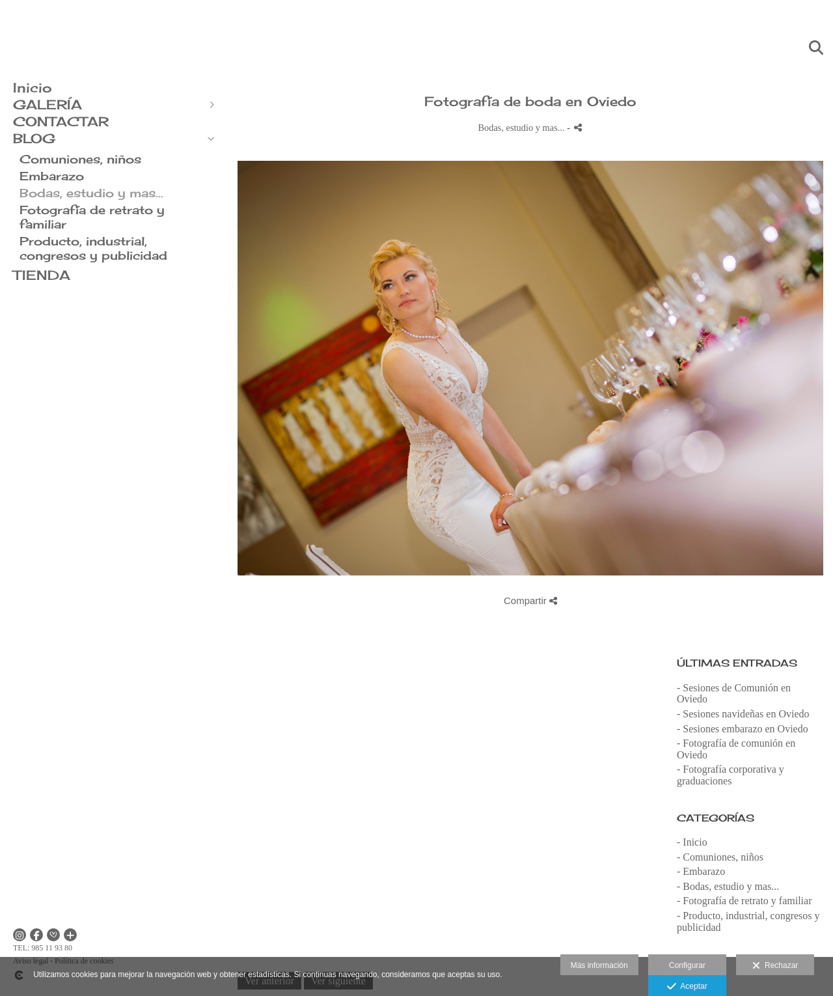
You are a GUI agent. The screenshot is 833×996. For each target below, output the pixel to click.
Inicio (32, 87)
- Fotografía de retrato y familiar (744, 900)
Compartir (530, 600)
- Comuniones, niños (720, 857)
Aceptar (687, 987)
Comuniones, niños (80, 159)
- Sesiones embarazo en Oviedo (742, 728)
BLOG (34, 138)
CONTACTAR (61, 121)
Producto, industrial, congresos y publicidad (93, 248)
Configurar (687, 965)
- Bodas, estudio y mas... (728, 886)
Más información (599, 965)
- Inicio (692, 842)
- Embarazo (701, 871)
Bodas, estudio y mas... (91, 193)
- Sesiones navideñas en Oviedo (743, 713)
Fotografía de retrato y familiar (92, 216)
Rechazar (775, 966)
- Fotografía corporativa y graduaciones (730, 775)
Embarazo (52, 176)
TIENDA (41, 275)
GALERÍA (47, 104)
